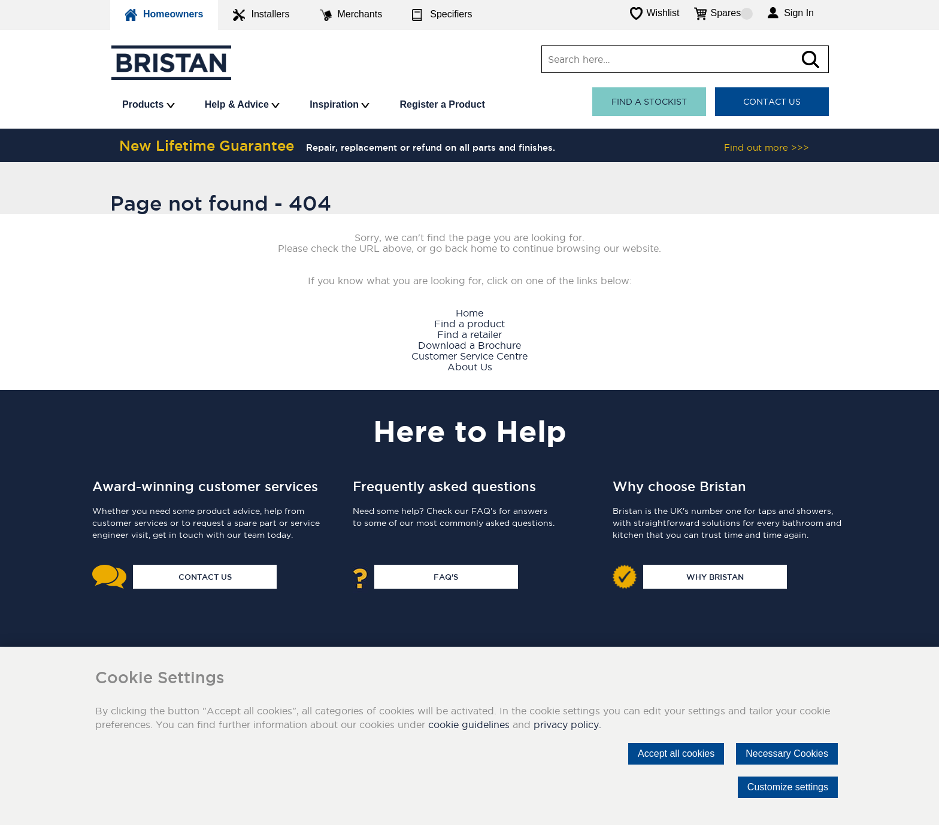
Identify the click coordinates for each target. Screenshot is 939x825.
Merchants (351, 15)
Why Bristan (715, 577)
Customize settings (787, 787)
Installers (261, 15)
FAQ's (446, 577)
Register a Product (441, 104)
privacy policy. (567, 724)
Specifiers (442, 15)
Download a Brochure (469, 345)
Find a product (469, 323)
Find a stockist (649, 101)
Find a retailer (469, 334)
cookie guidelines (469, 724)
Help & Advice (242, 104)
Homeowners (164, 15)
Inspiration (339, 104)
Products (148, 104)
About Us (469, 366)
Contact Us (772, 101)
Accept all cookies (676, 753)
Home (469, 313)
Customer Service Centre (469, 356)
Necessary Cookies (787, 753)
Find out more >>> (766, 147)
